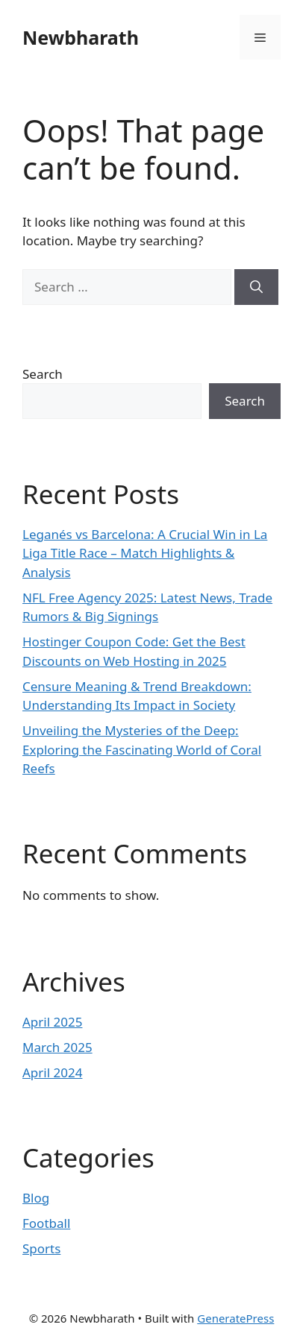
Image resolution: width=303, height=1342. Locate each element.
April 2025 (52, 1021)
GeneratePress (235, 1318)
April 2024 (52, 1072)
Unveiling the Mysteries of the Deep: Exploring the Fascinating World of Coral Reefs (141, 749)
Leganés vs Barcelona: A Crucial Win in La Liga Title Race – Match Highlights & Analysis (144, 553)
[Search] (256, 287)
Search (42, 373)
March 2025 (57, 1047)
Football (46, 1223)
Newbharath (80, 37)
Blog (35, 1197)
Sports (41, 1248)
